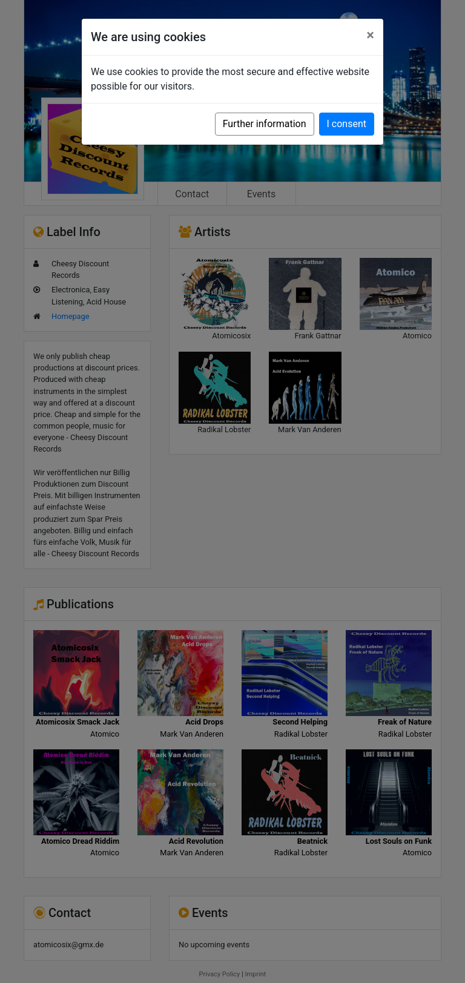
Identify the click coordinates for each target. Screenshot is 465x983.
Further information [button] (264, 124)
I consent (346, 124)
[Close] (370, 35)
